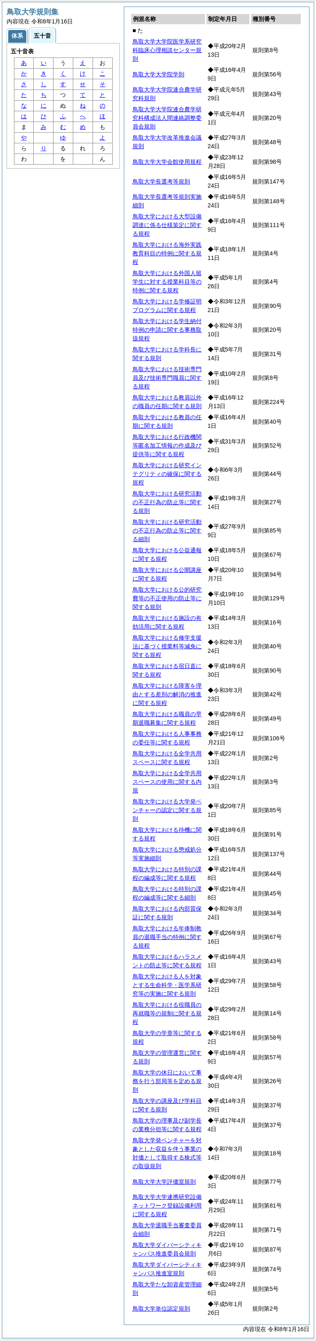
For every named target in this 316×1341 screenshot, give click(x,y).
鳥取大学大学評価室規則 (164, 1181)
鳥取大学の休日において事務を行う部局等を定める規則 (167, 1081)
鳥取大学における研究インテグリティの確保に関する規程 (167, 474)
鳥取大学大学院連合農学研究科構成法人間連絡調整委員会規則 (167, 118)
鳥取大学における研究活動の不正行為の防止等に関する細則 (167, 530)
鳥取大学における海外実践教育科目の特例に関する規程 (167, 253)
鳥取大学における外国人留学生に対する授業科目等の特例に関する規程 (167, 282)
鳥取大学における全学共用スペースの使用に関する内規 (167, 782)
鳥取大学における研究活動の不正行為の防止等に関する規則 (167, 502)
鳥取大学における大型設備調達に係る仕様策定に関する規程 (167, 225)
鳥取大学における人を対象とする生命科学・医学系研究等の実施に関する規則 (167, 985)
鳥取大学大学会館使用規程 (167, 161)
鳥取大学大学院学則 (158, 74)
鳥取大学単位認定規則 (161, 1308)
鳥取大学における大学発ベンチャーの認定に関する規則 (167, 810)
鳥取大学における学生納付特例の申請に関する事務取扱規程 (167, 330)
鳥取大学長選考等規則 (161, 181)
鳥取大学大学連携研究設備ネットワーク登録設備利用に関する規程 (167, 1205)
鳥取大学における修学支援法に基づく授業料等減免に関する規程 (167, 646)
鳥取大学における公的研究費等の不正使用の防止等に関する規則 (167, 598)
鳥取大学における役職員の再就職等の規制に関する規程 (167, 1013)
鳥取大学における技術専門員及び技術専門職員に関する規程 (167, 378)
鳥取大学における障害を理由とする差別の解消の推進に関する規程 (167, 694)
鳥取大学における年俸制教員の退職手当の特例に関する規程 (167, 937)
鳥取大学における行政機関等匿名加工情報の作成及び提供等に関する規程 (167, 445)
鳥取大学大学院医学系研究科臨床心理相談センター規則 (167, 50)
